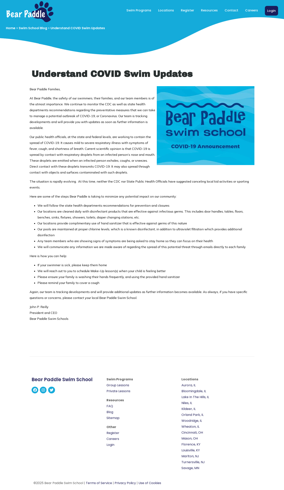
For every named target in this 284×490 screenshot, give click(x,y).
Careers (251, 10)
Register (187, 10)
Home (10, 28)
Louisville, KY (190, 450)
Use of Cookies (149, 483)
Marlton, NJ (190, 456)
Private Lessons (118, 391)
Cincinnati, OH (192, 432)
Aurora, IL (188, 385)
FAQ (109, 406)
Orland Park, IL (192, 415)
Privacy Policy (125, 483)
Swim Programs (138, 10)
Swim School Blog (33, 28)
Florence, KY (190, 444)
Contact (231, 10)
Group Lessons (117, 385)
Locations (166, 10)
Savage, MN (190, 468)
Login (271, 10)
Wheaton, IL (190, 426)
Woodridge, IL (191, 420)
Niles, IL (186, 403)
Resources (209, 10)
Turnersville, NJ (193, 462)
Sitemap (113, 418)
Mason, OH (189, 438)
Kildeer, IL (188, 409)
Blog (109, 412)
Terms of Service (99, 483)
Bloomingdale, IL (193, 391)
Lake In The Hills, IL (195, 397)
